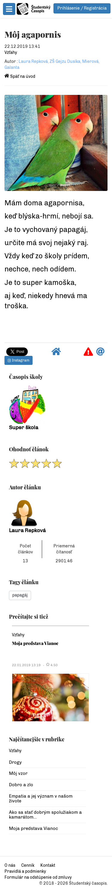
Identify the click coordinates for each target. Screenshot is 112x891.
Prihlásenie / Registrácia (82, 8)
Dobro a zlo (21, 784)
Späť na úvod (19, 76)
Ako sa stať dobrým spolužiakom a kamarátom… (45, 815)
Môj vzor (18, 773)
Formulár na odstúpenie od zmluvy (38, 877)
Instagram (18, 360)
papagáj (20, 595)
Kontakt (47, 865)
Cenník (27, 865)
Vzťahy (10, 52)
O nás (9, 865)
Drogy (15, 762)
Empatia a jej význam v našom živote (41, 798)
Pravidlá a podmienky (25, 871)
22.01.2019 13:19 (26, 665)
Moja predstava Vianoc (35, 643)
